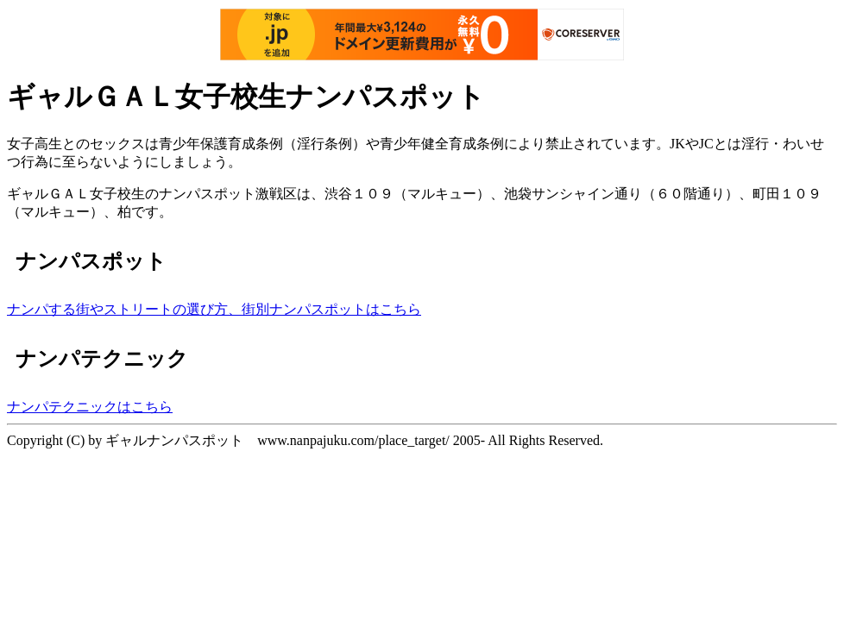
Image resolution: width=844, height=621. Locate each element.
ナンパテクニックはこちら (90, 406)
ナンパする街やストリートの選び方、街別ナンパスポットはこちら (214, 309)
